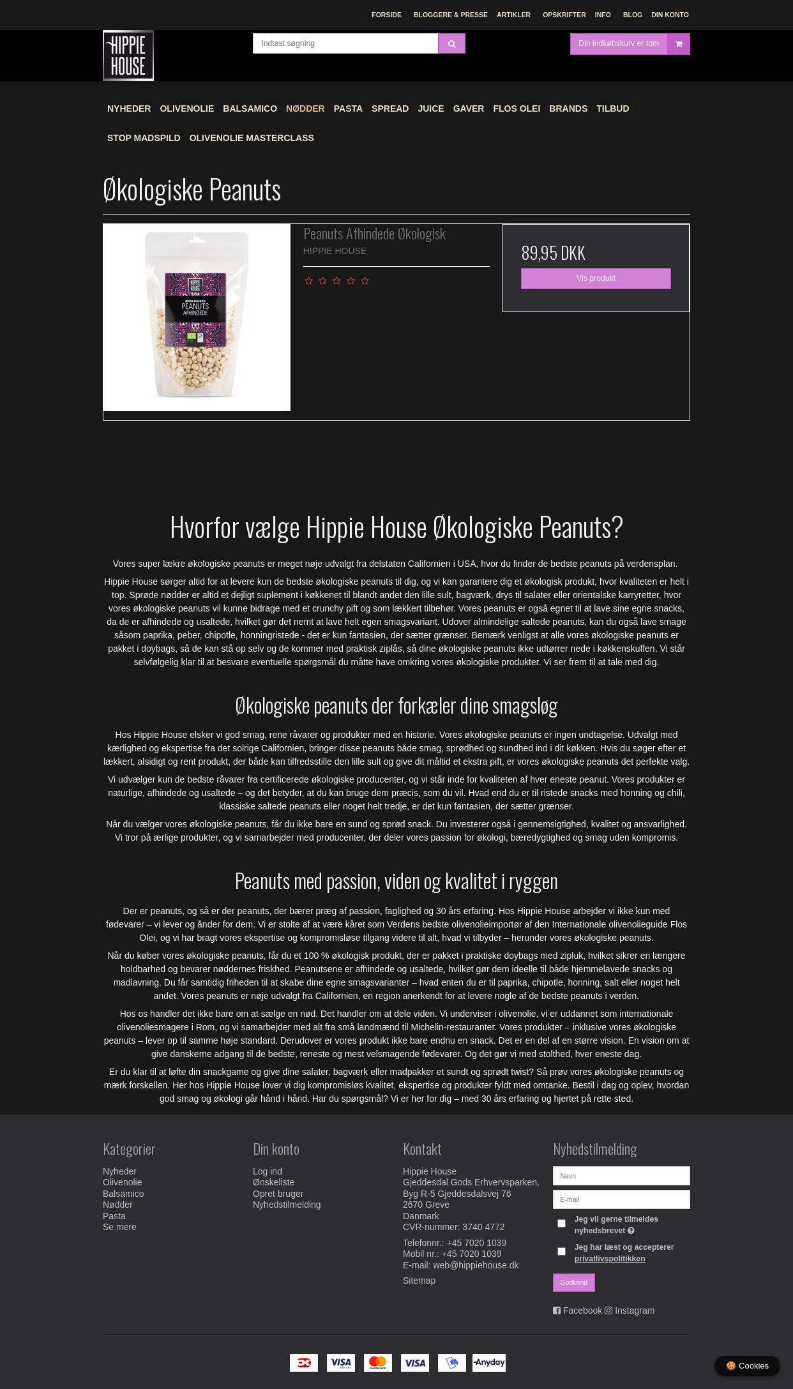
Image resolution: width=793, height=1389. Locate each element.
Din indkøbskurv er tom (634, 54)
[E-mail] (621, 1199)
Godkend (574, 1282)
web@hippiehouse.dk (475, 1265)
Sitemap (419, 1280)
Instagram (634, 1310)
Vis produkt (596, 278)
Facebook (582, 1310)
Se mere (120, 1227)
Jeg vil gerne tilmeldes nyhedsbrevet (631, 1224)
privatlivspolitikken (610, 1258)
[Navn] (621, 1175)
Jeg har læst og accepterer (624, 1253)
